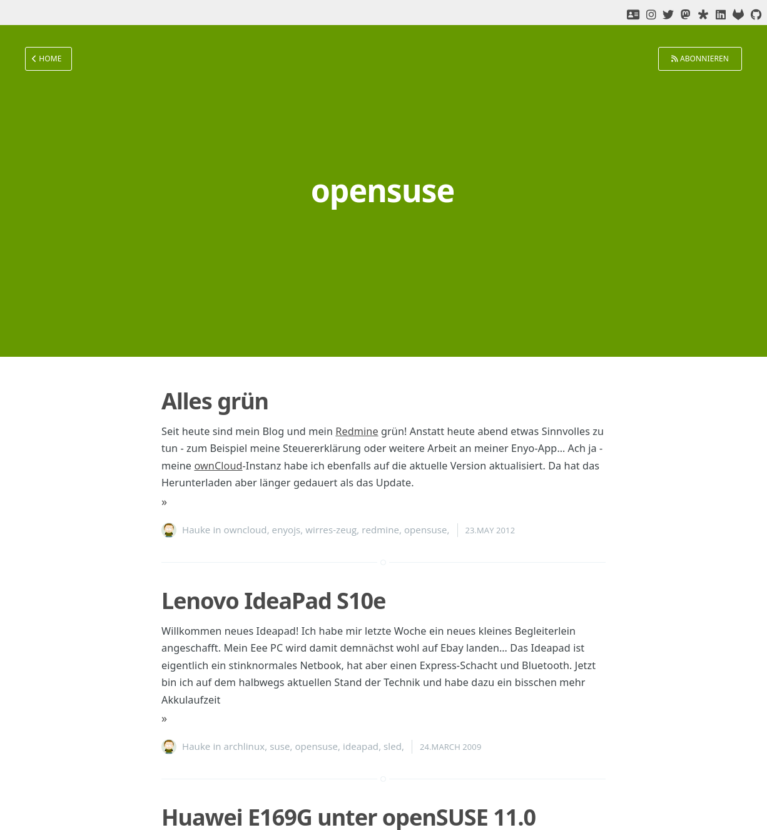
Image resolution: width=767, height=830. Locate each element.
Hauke (196, 529)
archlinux (244, 746)
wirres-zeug (331, 529)
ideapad (360, 746)
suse (280, 746)
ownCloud (218, 466)
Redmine (356, 431)
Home (47, 58)
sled (393, 746)
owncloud (245, 529)
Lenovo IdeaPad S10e (273, 600)
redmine (380, 529)
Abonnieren (700, 58)
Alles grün (214, 401)
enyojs (286, 529)
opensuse (425, 529)
